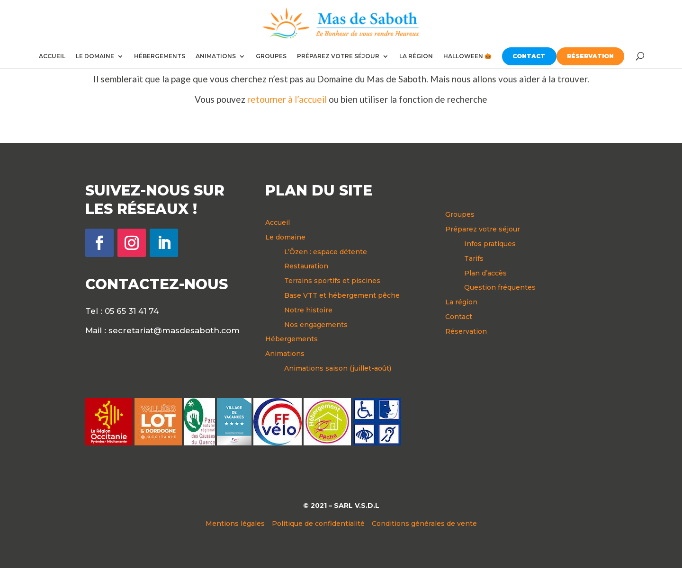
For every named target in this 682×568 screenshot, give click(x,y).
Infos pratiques (490, 244)
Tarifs (474, 258)
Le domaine (285, 237)
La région (461, 302)
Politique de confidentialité (318, 523)
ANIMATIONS (216, 56)
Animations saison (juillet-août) (337, 368)
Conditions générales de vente (424, 523)
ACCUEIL (52, 56)
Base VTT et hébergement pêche (342, 295)
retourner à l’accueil (287, 99)
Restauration (306, 266)
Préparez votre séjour (482, 229)
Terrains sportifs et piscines (332, 280)
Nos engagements (316, 324)
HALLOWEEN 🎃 (467, 56)
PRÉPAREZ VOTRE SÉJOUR (338, 56)
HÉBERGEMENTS (159, 56)
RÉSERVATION (590, 56)
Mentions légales (235, 523)
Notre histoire (308, 310)
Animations (285, 353)
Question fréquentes (500, 287)
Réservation (466, 331)
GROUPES (271, 56)
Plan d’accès (485, 273)
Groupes (460, 214)
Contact (458, 316)
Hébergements (291, 339)
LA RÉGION (416, 56)
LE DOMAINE (95, 56)
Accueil (277, 222)
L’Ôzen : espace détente (325, 252)
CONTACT (528, 56)
